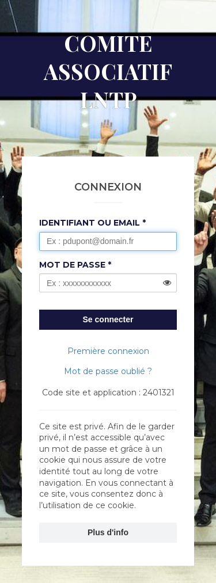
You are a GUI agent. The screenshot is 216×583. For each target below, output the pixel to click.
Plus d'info (108, 532)
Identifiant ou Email (89, 223)
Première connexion (108, 351)
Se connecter (108, 319)
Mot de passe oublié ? (108, 371)
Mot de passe (72, 265)
